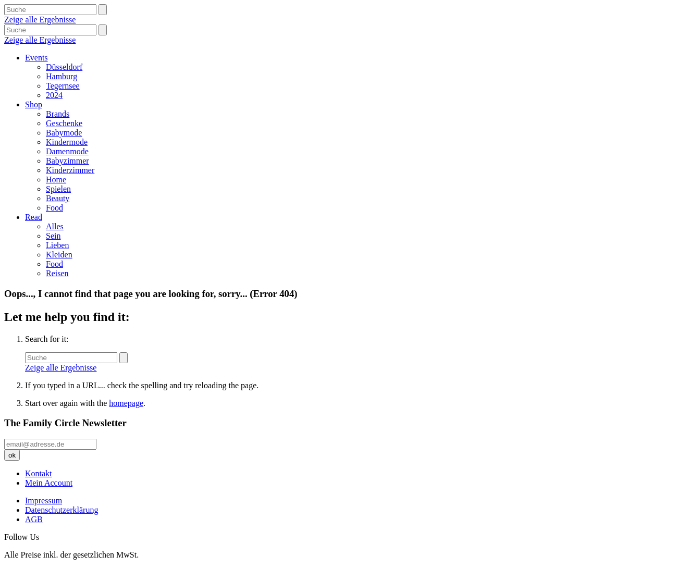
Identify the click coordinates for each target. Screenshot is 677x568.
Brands (57, 113)
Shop (33, 104)
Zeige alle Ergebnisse (40, 19)
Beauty (57, 198)
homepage (126, 403)
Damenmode (67, 151)
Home (56, 179)
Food (54, 207)
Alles (55, 226)
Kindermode (67, 142)
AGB (34, 519)
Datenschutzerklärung (61, 509)
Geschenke (64, 123)
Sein (53, 235)
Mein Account (48, 482)
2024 (54, 95)
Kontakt (38, 473)
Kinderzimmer (70, 170)
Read (33, 217)
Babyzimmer (67, 160)
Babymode (64, 132)
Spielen (58, 188)
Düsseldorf (64, 67)
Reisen (57, 273)
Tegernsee (63, 85)
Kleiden (59, 254)
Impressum (43, 500)
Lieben (57, 245)
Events (36, 57)
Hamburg (61, 76)
